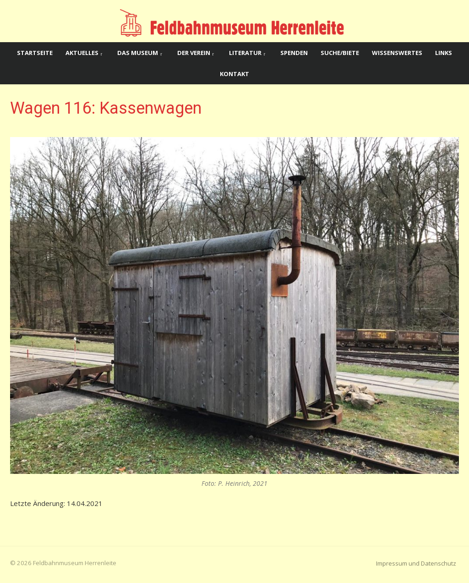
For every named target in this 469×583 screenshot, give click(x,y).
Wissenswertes (397, 53)
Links (443, 53)
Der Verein (193, 53)
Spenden (294, 53)
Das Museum (137, 53)
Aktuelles (81, 53)
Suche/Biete (340, 53)
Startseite (35, 53)
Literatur (245, 53)
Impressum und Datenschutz (416, 563)
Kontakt (234, 74)
